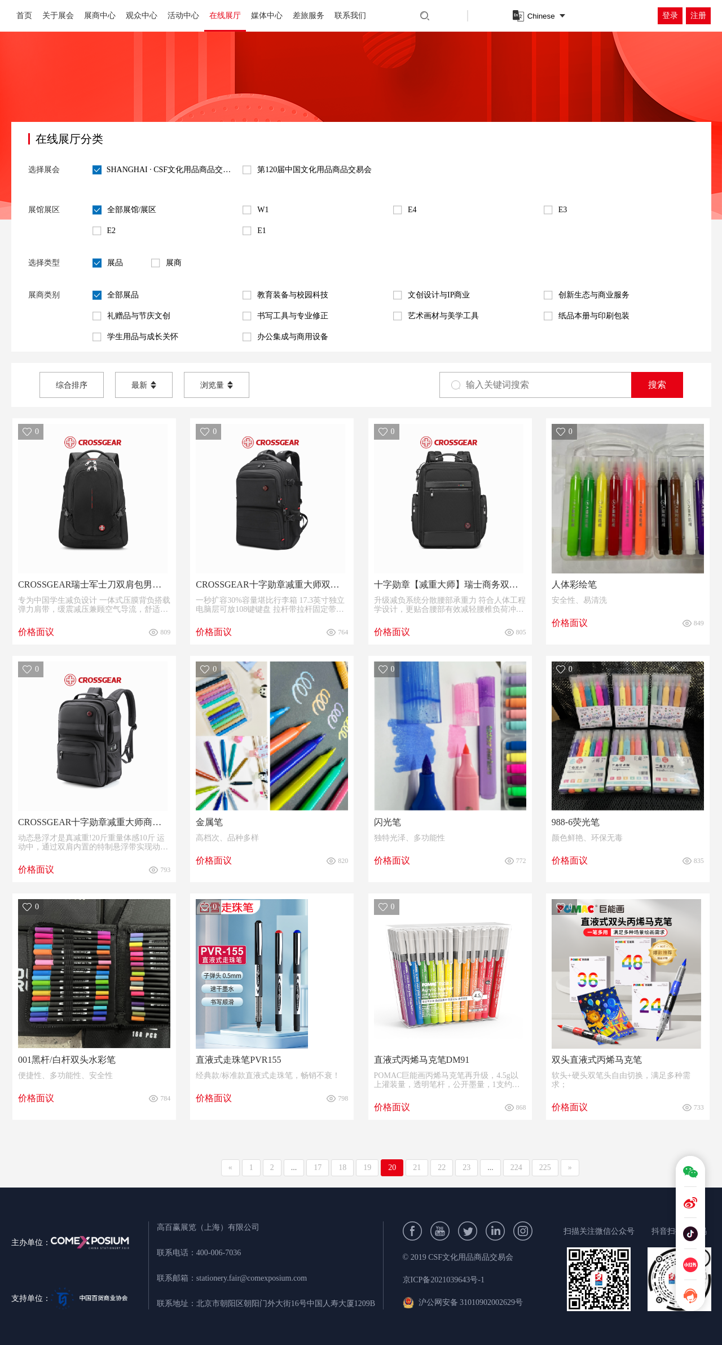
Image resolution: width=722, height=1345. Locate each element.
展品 (108, 263)
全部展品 (116, 295)
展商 (166, 263)
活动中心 (183, 15)
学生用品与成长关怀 (135, 336)
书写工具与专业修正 (285, 316)
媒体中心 (267, 15)
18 (342, 1167)
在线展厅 (225, 15)
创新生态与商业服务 (586, 295)
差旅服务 (308, 15)
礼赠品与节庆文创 (131, 316)
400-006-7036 (218, 1252)
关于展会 (58, 15)
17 (318, 1167)
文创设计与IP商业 (431, 295)
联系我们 (350, 15)
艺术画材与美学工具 (436, 316)
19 (367, 1167)
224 (516, 1167)
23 (466, 1167)
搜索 (657, 384)
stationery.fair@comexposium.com (251, 1278)
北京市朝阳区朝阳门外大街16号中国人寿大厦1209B (285, 1303)
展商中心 (100, 15)
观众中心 (141, 15)
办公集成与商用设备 (285, 336)
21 (417, 1167)
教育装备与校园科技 (285, 295)
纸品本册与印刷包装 (586, 316)
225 (545, 1167)
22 (442, 1167)
